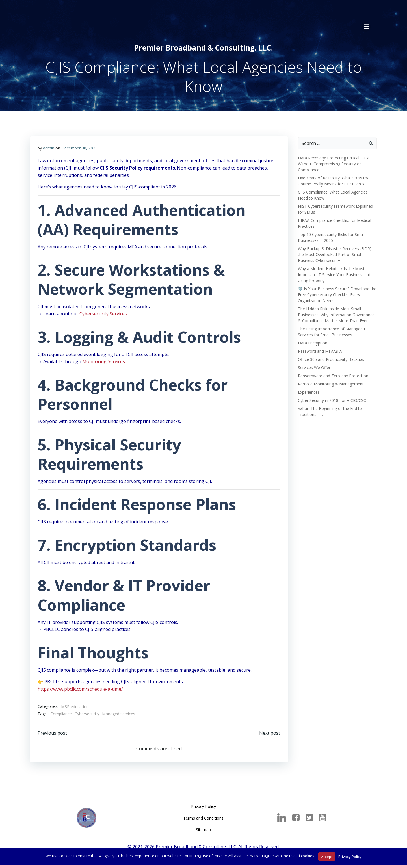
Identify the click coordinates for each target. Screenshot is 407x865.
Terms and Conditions (203, 819)
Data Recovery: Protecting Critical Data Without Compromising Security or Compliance (333, 162)
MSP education (75, 706)
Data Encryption (311, 341)
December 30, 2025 (80, 147)
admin (49, 147)
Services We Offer (313, 365)
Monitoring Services (104, 361)
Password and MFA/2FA (319, 349)
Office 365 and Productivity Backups (330, 357)
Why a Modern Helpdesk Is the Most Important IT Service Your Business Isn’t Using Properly (333, 272)
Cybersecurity (87, 713)
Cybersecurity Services (103, 313)
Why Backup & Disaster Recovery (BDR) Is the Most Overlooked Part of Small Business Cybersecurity (336, 252)
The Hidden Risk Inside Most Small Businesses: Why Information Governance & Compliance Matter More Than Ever (335, 313)
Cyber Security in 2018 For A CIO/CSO (331, 398)
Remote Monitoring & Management (330, 382)
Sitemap (203, 830)
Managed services (118, 713)
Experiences (308, 390)
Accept (326, 856)
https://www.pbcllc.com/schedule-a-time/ (80, 689)
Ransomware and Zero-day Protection (332, 374)
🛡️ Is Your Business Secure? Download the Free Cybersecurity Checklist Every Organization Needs (336, 293)
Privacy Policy (203, 807)
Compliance (61, 713)
